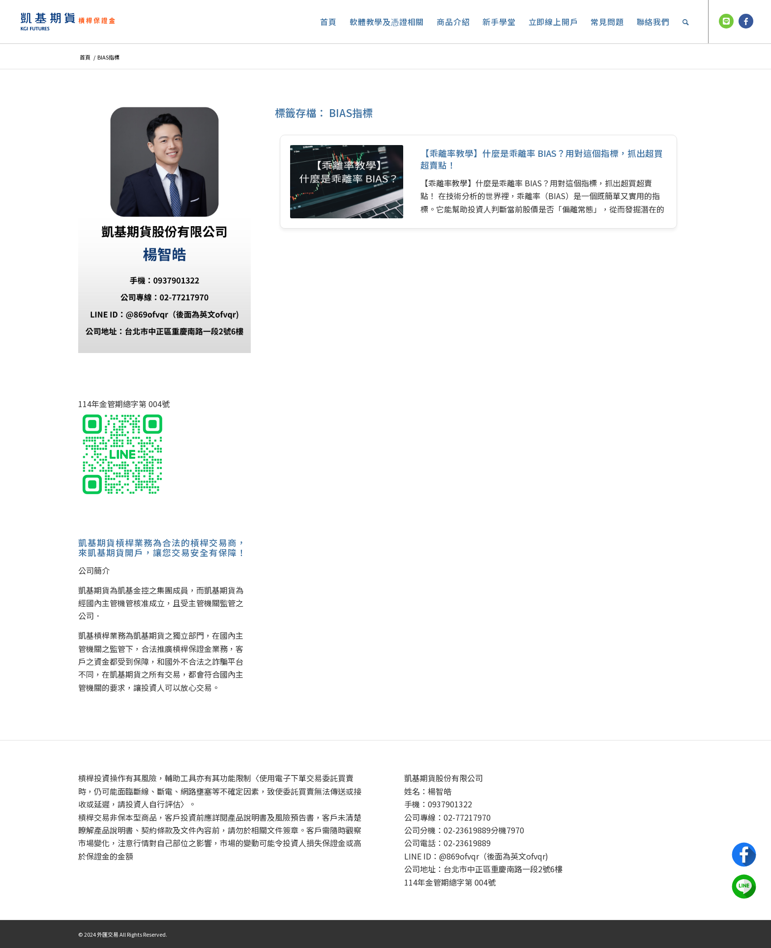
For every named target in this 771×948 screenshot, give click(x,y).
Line (744, 886)
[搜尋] (686, 21)
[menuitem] (328, 21)
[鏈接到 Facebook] (746, 21)
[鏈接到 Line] (726, 21)
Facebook (744, 854)
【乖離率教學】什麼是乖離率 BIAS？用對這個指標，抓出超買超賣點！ (541, 159)
